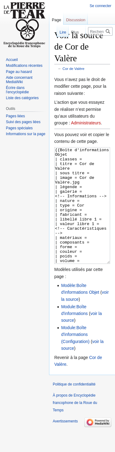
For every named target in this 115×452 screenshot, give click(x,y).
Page (56, 20)
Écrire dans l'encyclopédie (17, 90)
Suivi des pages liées (23, 122)
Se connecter (100, 6)
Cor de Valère (74, 69)
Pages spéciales (19, 128)
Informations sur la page (25, 134)
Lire (59, 32)
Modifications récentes (24, 65)
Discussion (75, 20)
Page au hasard (19, 72)
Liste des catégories (22, 98)
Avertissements (65, 444)
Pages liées (15, 116)
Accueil (12, 60)
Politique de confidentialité (74, 407)
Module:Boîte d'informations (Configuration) (75, 357)
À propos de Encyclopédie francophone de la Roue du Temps (75, 425)
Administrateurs (86, 122)
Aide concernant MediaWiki (19, 79)
